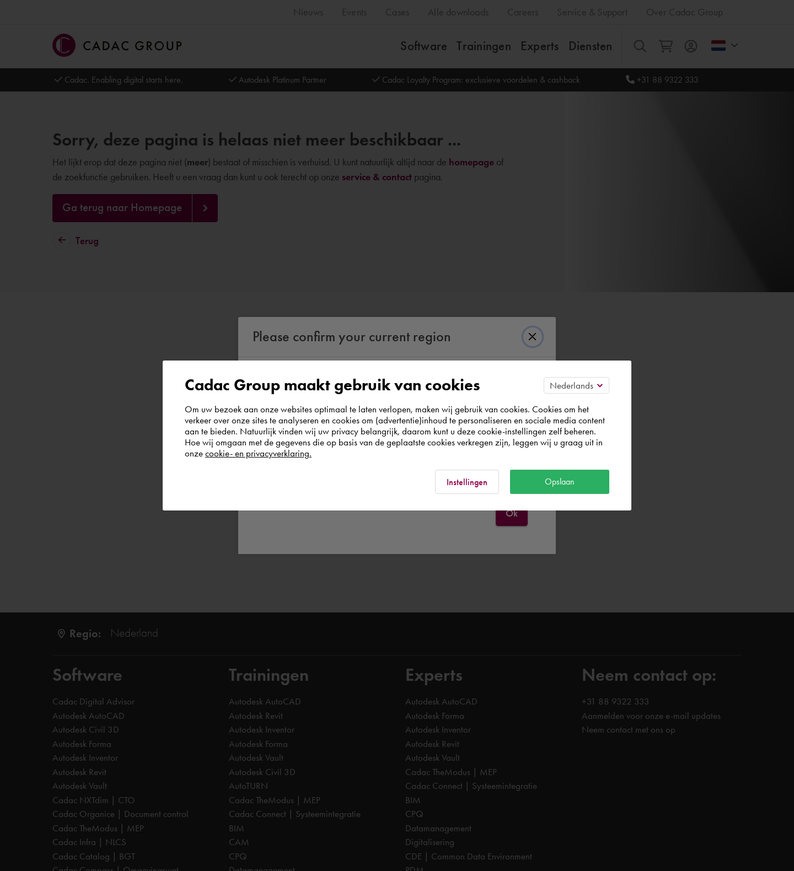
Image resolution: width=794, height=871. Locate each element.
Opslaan (560, 481)
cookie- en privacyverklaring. (258, 453)
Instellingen (467, 482)
